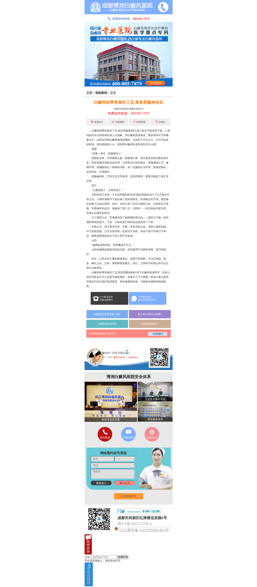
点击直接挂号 (128, 496)
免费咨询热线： (129, 18)
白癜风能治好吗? (107, 323)
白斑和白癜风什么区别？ (103, 333)
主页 (89, 92)
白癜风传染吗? (150, 323)
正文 (113, 92)
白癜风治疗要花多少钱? (107, 314)
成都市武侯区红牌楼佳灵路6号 (128, 109)
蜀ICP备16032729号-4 (134, 524)
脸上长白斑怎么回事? (150, 314)
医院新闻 (101, 92)
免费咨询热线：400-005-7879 (129, 113)
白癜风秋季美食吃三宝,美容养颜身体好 (128, 102)
